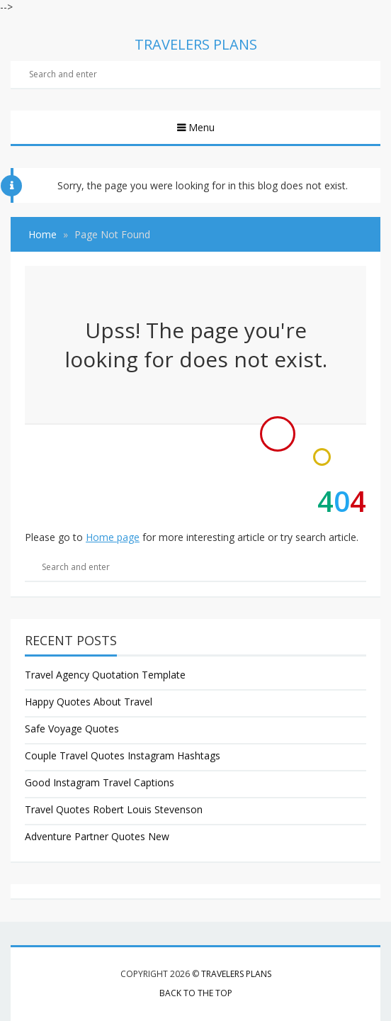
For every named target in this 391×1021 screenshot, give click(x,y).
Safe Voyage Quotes (72, 728)
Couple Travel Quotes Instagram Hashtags (122, 755)
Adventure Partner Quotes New (97, 836)
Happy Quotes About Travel (88, 701)
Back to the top (195, 993)
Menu (200, 127)
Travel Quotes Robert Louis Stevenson (114, 809)
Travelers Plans (236, 974)
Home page (113, 537)
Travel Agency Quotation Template (105, 674)
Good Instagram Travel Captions (99, 782)
